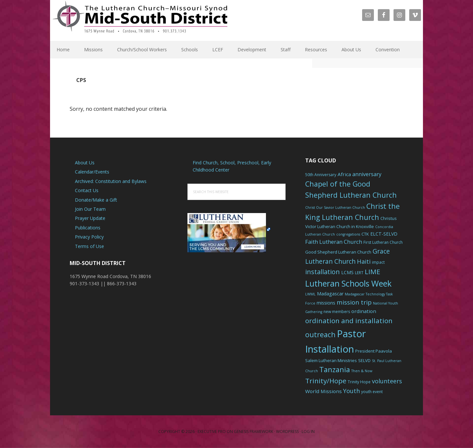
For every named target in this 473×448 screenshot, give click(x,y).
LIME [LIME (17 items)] (372, 271)
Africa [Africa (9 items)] (344, 174)
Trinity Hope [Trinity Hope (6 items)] (359, 382)
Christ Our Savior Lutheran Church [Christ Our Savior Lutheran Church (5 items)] (335, 207)
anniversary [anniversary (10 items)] (366, 174)
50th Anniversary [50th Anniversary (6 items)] (320, 174)
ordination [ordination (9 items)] (363, 311)
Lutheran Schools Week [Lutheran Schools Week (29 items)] (348, 283)
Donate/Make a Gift (96, 200)
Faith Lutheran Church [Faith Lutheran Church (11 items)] (333, 241)
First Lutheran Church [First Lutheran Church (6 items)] (383, 242)
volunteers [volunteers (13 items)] (387, 381)
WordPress (287, 431)
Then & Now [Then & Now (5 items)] (361, 371)
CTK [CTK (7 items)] (365, 234)
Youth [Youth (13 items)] (351, 391)
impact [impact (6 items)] (378, 262)
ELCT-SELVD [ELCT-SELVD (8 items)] (383, 234)
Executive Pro (212, 431)
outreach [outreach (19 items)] (320, 334)
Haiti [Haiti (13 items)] (364, 261)
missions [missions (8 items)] (326, 303)
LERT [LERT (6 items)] (359, 272)
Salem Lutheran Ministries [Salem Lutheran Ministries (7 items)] (331, 360)
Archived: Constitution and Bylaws (111, 181)
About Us (85, 162)
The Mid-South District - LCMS (140, 20)
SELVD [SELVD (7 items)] (364, 360)
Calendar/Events (92, 172)
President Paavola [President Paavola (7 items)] (373, 351)
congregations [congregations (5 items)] (348, 234)
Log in (308, 431)
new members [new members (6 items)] (337, 311)
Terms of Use (89, 246)
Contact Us (86, 190)
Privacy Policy (89, 237)
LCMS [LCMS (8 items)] (347, 272)
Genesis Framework (253, 431)
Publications (87, 227)
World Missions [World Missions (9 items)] (323, 391)
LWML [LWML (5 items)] (310, 294)
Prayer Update (90, 218)
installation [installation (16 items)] (322, 271)
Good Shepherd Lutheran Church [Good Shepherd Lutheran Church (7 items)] (338, 252)
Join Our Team (90, 209)
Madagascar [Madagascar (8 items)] (330, 293)
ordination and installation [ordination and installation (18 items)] (349, 320)
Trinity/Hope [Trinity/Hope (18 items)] (325, 380)
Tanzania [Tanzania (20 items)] (334, 369)
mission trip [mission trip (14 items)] (354, 302)
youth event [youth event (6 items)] (372, 391)
